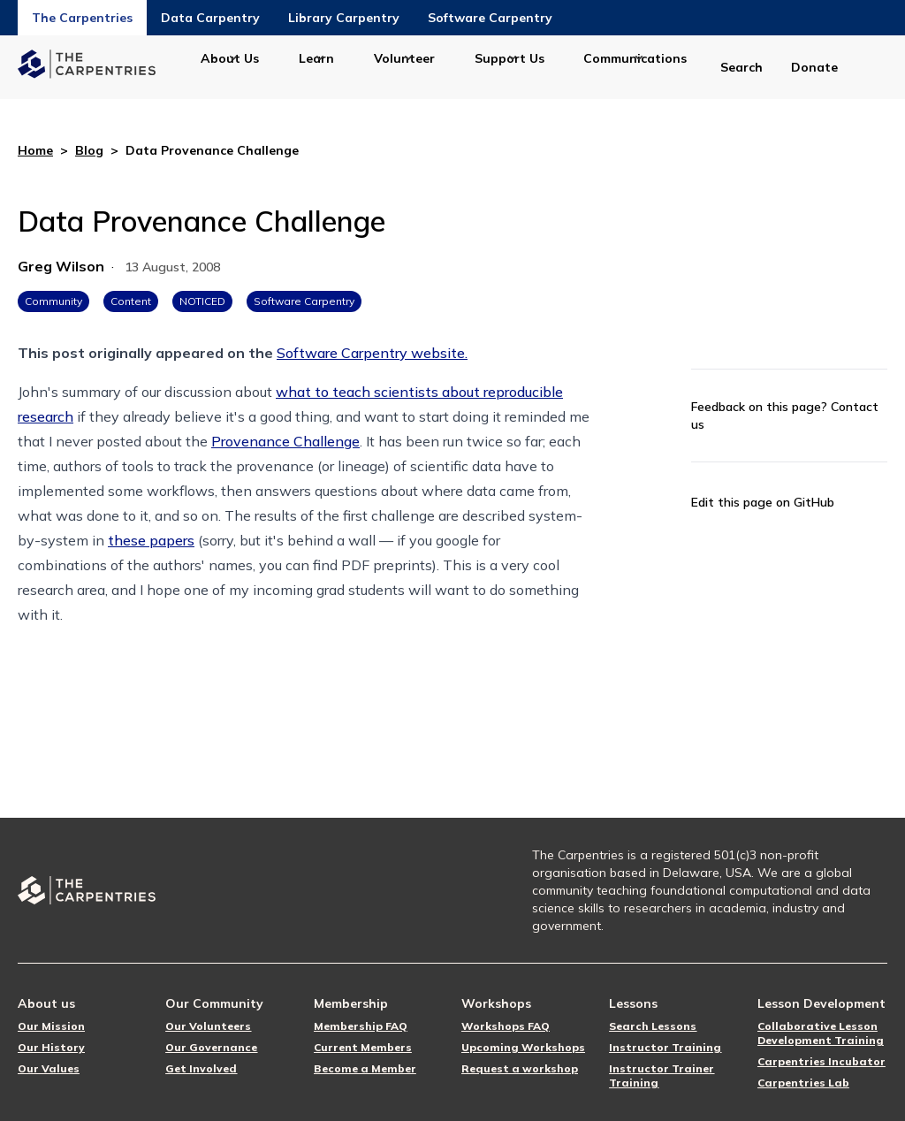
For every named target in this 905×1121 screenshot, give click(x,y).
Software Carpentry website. (372, 353)
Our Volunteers (208, 1026)
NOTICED (202, 301)
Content (130, 301)
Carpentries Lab (803, 1082)
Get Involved (201, 1068)
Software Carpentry (490, 18)
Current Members (363, 1047)
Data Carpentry (210, 18)
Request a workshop (519, 1068)
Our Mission (51, 1026)
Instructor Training (665, 1047)
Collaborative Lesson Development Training (820, 1033)
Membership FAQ (360, 1026)
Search (741, 67)
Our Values (49, 1068)
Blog (89, 150)
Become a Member (365, 1068)
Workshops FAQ (505, 1026)
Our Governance (211, 1047)
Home (35, 150)
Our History (51, 1047)
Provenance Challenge (285, 441)
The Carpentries (82, 18)
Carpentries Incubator (821, 1061)
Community (53, 301)
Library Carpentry (343, 18)
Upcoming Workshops (523, 1047)
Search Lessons (652, 1026)
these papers (151, 540)
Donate (814, 67)
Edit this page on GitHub (762, 502)
